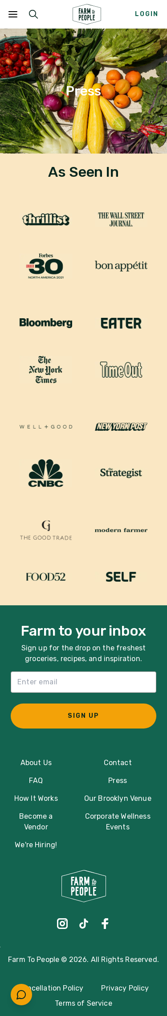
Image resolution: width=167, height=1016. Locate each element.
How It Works (36, 798)
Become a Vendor (36, 821)
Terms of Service (83, 1003)
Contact (118, 762)
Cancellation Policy (50, 988)
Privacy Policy (125, 988)
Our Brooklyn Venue (117, 798)
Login (147, 14)
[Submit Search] (33, 14)
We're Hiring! (36, 845)
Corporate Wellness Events (118, 821)
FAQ (35, 780)
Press (117, 780)
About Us (36, 762)
